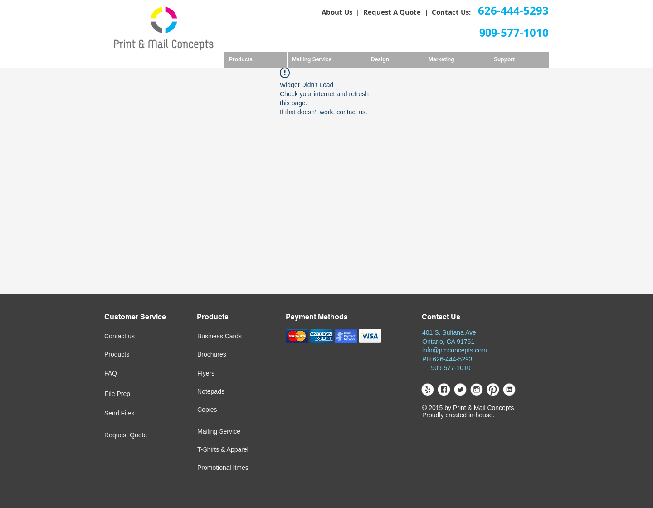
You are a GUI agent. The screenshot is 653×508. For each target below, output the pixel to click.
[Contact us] (134, 336)
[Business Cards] (242, 336)
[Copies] (234, 410)
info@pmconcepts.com (454, 350)
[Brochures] (226, 355)
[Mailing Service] (240, 432)
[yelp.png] (427, 389)
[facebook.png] (444, 389)
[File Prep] (134, 394)
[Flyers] (225, 374)
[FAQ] (133, 374)
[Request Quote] (146, 435)
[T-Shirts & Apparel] (249, 450)
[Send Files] (133, 413)
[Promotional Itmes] (248, 468)
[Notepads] (227, 392)
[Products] (133, 355)
